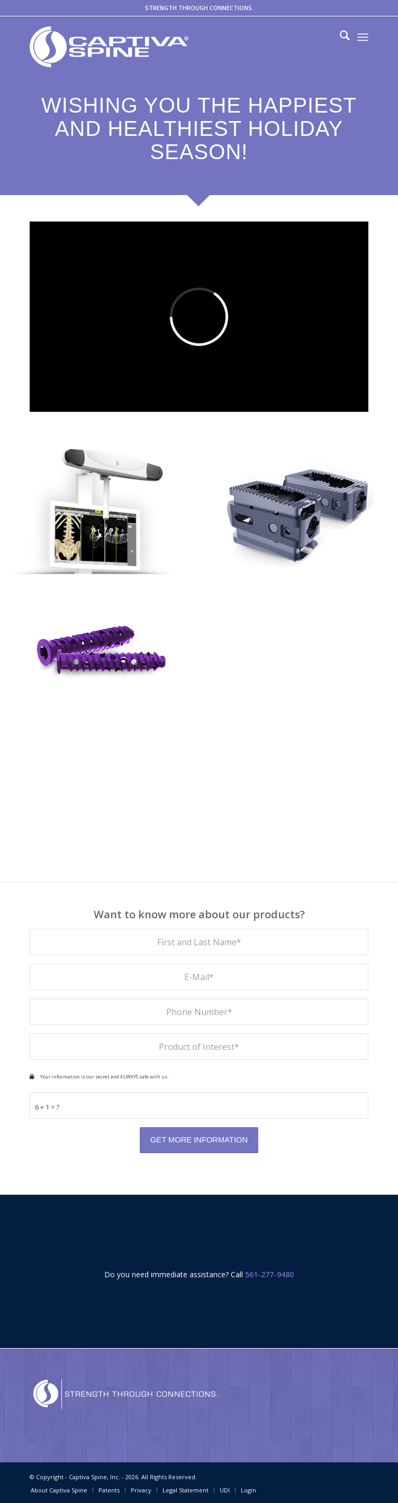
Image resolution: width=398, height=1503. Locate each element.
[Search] (339, 37)
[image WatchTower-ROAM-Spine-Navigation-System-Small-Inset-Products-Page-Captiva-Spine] (100, 515)
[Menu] (362, 37)
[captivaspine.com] (165, 46)
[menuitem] (339, 37)
